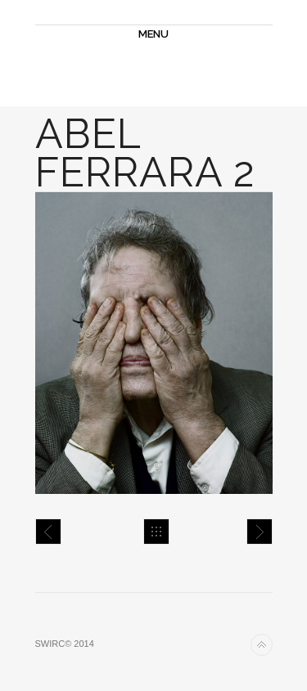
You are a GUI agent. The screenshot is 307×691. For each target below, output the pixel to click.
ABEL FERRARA (48, 531)
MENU (153, 34)
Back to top (262, 645)
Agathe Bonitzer (259, 531)
